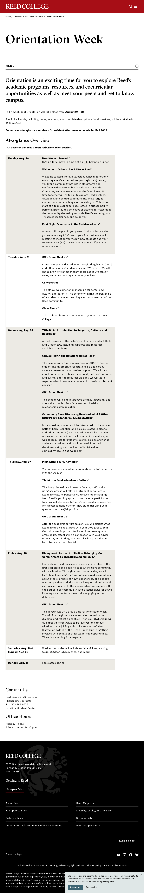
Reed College (27, 6)
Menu (10, 66)
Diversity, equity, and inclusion (94, 810)
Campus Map (15, 789)
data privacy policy (105, 882)
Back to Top (127, 841)
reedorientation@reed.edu (21, 697)
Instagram (124, 854)
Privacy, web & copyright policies (67, 865)
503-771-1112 (13, 771)
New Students (36, 17)
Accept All (75, 887)
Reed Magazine (85, 803)
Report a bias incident (115, 865)
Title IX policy (94, 865)
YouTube (118, 854)
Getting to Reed (17, 780)
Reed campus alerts (88, 825)
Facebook (130, 854)
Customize (91, 887)
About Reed (13, 803)
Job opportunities (16, 810)
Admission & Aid (20, 17)
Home (8, 17)
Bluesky (136, 854)
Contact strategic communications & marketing (34, 825)
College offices (14, 818)
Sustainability (84, 818)
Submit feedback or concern (32, 865)
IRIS (86, 162)
